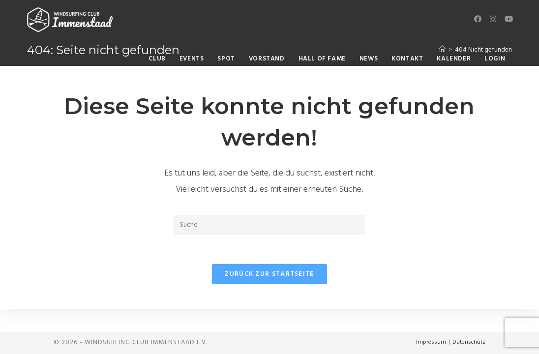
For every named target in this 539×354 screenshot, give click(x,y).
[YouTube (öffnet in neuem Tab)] (508, 19)
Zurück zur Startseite (269, 274)
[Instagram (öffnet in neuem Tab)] (493, 19)
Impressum (431, 342)
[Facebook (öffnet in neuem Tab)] (477, 19)
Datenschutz (468, 342)
